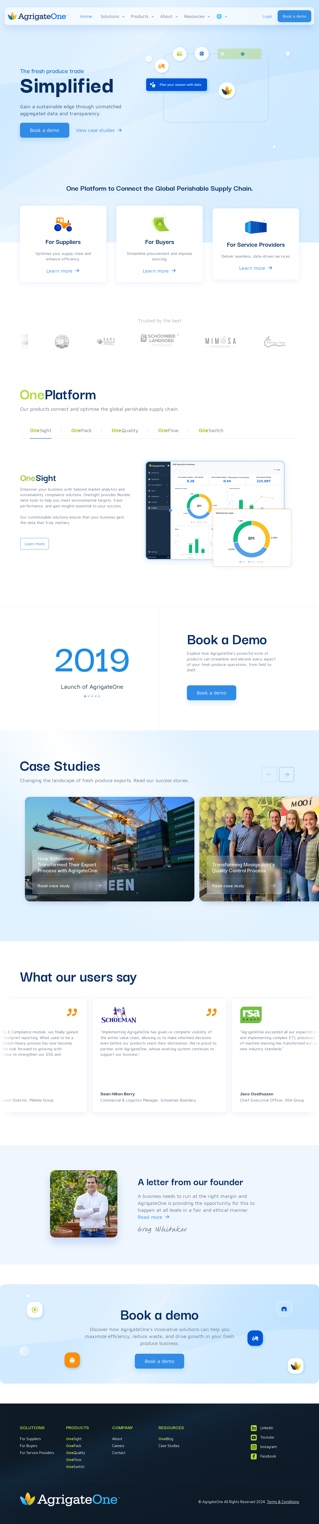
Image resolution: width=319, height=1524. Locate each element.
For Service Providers (37, 1453)
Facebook (263, 1456)
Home (86, 16)
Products (143, 16)
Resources (197, 16)
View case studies (95, 130)
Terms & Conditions (283, 1502)
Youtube (262, 1437)
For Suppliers (30, 1439)
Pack (73, 1446)
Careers (118, 1446)
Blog (166, 1439)
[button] (40, 431)
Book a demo (294, 16)
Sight (74, 1439)
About (169, 16)
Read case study (54, 885)
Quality (75, 1453)
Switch (75, 1467)
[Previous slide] (269, 774)
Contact (118, 1453)
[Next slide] (286, 774)
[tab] (85, 696)
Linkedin (262, 1428)
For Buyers (28, 1446)
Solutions (113, 16)
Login (267, 16)
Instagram (264, 1447)
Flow (73, 1460)
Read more (150, 1217)
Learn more (59, 271)
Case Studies (169, 1446)
